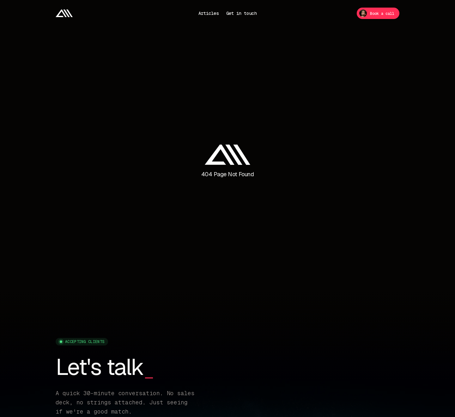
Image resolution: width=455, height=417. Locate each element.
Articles (208, 13)
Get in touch (241, 13)
